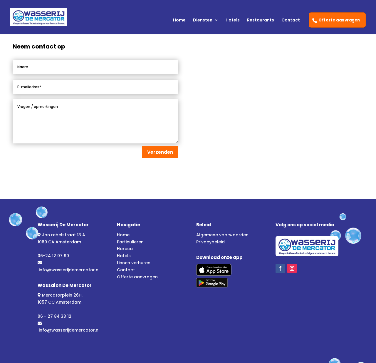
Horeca (125, 249)
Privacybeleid (210, 242)
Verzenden (160, 152)
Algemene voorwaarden (222, 235)
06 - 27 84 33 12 (54, 316)
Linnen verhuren (133, 263)
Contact (290, 20)
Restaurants (260, 20)
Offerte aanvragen (339, 20)
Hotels (233, 20)
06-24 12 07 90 (53, 256)
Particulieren (130, 242)
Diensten (202, 20)
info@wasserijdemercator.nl (69, 270)
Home (179, 20)
